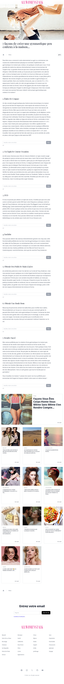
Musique (20, 635)
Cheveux (4, 645)
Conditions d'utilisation (19, 616)
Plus (48, 142)
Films (10, 55)
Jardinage (35, 651)
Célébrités (20, 641)
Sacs (50, 635)
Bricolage (4, 641)
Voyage (51, 651)
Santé (19, 638)
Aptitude (51, 648)
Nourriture (20, 645)
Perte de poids (6, 651)
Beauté (4, 635)
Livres (19, 651)
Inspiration (52, 638)
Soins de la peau (6, 638)
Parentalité (52, 641)
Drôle (34, 648)
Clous (34, 635)
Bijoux (35, 638)
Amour (4, 654)
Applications (21, 654)
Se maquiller (5, 648)
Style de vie (46, 612)
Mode (34, 641)
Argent (35, 645)
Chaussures (52, 645)
